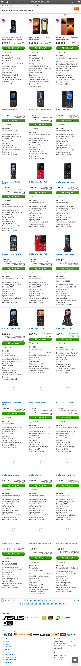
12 (39, 600)
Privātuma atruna (10, 657)
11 (35, 600)
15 (50, 600)
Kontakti (7, 652)
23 (12, 604)
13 (43, 600)
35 (60, 604)
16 (54, 600)
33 (52, 604)
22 (78, 600)
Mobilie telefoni (15, 6)
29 (36, 604)
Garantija (8, 647)
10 (31, 600)
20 (70, 600)
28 (32, 604)
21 (74, 600)
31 (44, 604)
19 (66, 600)
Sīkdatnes (8, 662)
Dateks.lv (5, 6)
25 (20, 604)
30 (40, 604)
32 (48, 604)
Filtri (76, 9)
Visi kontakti (58, 660)
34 (56, 604)
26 (24, 604)
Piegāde (7, 649)
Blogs (7, 641)
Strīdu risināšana (10, 660)
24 (16, 604)
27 (28, 604)
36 (64, 604)
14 (47, 600)
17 (58, 600)
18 (62, 600)
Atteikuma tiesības (11, 654)
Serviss (7, 644)
